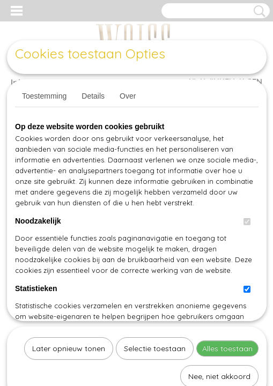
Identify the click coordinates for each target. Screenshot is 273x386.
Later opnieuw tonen (68, 238)
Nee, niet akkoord (219, 266)
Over (128, 96)
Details (93, 96)
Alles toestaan (227, 238)
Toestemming (44, 96)
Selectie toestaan (155, 238)
